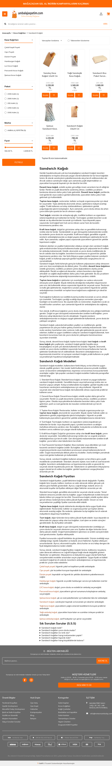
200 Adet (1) (11, 103)
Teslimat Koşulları (9, 703)
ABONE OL (102, 660)
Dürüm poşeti (45, 574)
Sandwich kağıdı (47, 602)
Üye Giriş (34, 703)
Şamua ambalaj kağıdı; (49, 619)
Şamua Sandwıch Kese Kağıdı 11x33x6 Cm (49, 127)
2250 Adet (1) (12, 108)
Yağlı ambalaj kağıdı (48, 612)
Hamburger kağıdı (48, 581)
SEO (55, 756)
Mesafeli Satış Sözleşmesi (13, 709)
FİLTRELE (19, 162)
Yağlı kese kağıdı (47, 606)
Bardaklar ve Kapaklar (67, 712)
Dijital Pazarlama (43, 756)
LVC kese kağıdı (47, 587)
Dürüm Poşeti (10, 57)
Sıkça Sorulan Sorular (11, 722)
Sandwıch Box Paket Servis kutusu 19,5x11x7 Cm (99, 74)
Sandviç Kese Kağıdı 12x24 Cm (50, 74)
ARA (105, 23)
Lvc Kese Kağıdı (11, 66)
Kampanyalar (36, 712)
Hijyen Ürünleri (64, 722)
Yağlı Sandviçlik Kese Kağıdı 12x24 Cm (74, 74)
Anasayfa (6, 33)
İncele (45, 95)
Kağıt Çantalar (64, 709)
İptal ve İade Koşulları (11, 712)
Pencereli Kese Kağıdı (14, 70)
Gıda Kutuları (63, 715)
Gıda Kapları (63, 703)
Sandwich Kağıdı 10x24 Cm (75, 127)
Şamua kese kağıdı (48, 598)
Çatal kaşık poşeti (47, 566)
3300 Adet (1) (12, 112)
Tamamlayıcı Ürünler (66, 718)
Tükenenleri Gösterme (78, 40)
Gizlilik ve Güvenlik (10, 715)
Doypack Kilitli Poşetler (68, 725)
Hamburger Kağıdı (12, 61)
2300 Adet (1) (12, 94)
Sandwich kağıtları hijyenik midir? (56, 638)
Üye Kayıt (34, 706)
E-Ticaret (47, 763)
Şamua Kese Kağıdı (13, 75)
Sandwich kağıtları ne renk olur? (55, 633)
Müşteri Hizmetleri (9, 718)
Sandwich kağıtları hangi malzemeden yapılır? (61, 635)
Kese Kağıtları (19, 33)
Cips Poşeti (9, 52)
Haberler (34, 709)
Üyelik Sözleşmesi (10, 706)
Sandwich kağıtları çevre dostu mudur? (58, 630)
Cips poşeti (44, 570)
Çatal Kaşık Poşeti (12, 47)
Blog (32, 715)
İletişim (33, 718)
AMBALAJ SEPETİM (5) (15, 130)
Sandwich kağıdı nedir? (51, 628)
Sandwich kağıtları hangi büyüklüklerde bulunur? (62, 640)
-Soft (40, 763)
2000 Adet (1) (12, 98)
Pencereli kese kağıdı (49, 591)
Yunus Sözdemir (74, 756)
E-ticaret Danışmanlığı (26, 756)
